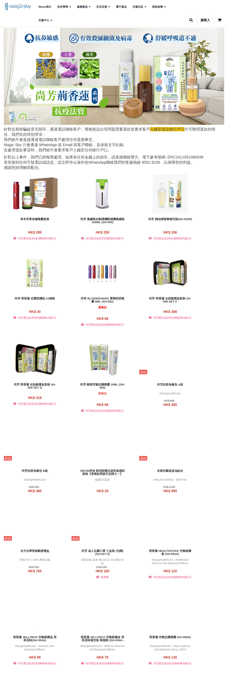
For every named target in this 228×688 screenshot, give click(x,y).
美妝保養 (159, 6)
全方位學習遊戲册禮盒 (29, 464)
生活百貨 (103, 6)
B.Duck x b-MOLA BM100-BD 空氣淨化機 (142, 638)
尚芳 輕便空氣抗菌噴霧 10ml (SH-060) (199, 300)
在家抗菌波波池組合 (199, 384)
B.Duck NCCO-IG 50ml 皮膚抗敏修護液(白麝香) (142, 552)
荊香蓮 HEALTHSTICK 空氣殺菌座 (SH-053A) (142, 466)
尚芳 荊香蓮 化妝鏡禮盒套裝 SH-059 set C (85, 300)
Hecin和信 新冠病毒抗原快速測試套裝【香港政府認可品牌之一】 (142, 386)
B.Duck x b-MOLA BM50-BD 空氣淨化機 (199, 638)
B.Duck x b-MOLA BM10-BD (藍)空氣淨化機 (86, 638)
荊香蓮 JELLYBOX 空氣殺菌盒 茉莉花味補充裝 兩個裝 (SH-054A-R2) (29, 552)
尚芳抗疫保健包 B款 (86, 384)
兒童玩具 (139, 6)
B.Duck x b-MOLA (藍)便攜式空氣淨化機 (29, 638)
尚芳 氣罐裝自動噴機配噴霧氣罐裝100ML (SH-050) (86, 221)
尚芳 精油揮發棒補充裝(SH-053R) (142, 221)
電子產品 (121, 6)
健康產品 (84, 6)
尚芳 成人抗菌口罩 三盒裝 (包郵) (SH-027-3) (85, 466)
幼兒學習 (64, 6)
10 (142, 678)
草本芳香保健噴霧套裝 (29, 219)
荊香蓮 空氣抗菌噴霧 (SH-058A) (86, 550)
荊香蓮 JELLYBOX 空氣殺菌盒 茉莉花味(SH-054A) (199, 466)
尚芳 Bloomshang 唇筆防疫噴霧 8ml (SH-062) (29, 300)
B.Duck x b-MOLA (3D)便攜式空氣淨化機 (199, 552)
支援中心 (45, 20)
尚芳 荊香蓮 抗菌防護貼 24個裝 (198, 219)
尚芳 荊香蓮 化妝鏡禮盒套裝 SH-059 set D (142, 300)
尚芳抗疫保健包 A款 (29, 384)
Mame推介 (45, 6)
